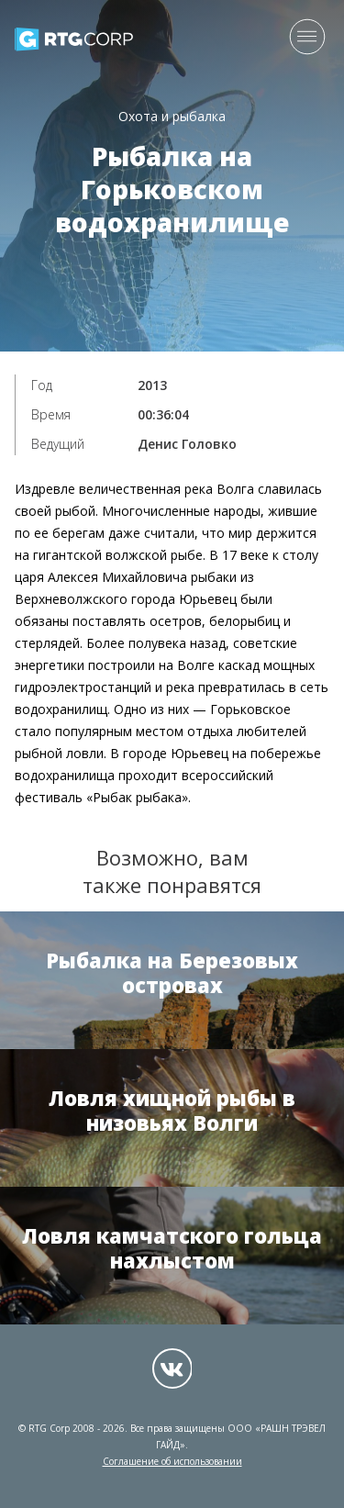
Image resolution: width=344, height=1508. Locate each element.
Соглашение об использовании (172, 1461)
